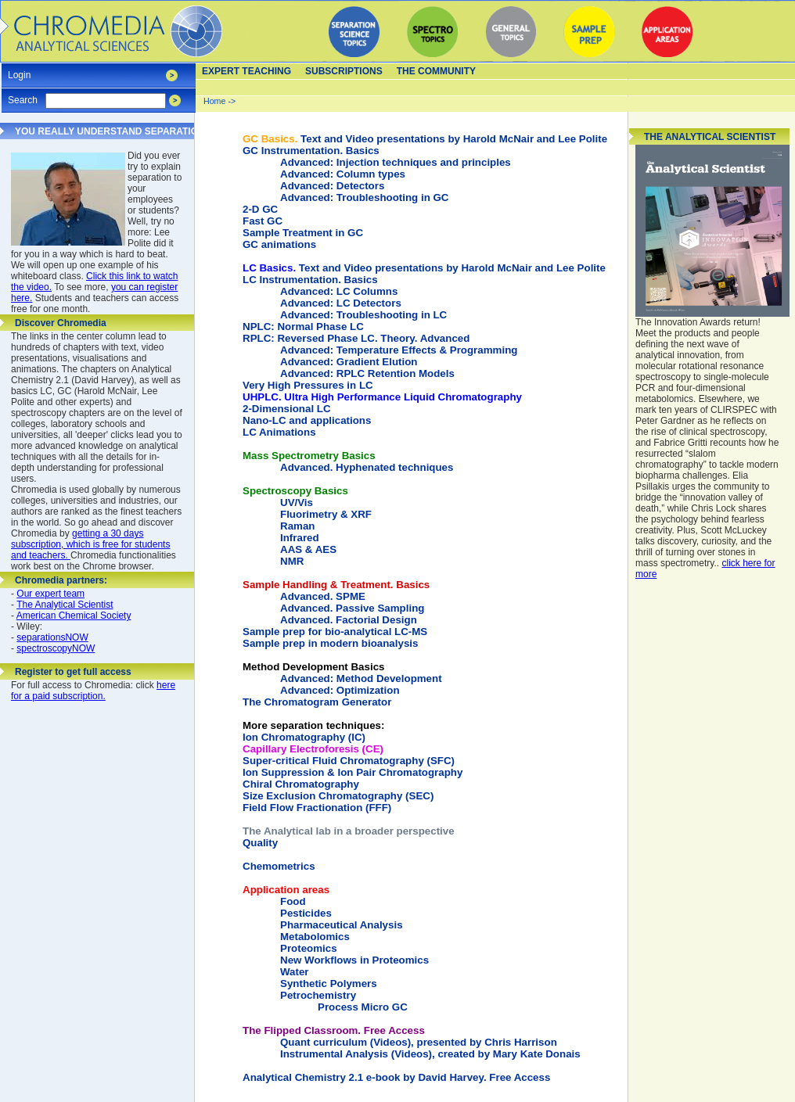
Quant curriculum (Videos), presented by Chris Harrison (418, 1042)
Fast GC (262, 221)
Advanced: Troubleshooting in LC (363, 315)
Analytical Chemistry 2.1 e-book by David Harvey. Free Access (396, 1077)
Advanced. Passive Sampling (352, 608)
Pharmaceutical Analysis (341, 925)
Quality (260, 843)
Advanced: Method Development (361, 678)
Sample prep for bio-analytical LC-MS (335, 631)
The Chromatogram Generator (317, 702)
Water (294, 972)
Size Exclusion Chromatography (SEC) (338, 796)
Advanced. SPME (322, 596)
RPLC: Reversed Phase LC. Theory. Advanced (356, 338)
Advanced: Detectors (332, 186)
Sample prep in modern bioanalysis (330, 643)
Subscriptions (344, 71)
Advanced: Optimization (340, 690)
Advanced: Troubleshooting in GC (364, 197)
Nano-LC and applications (307, 420)
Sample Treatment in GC (303, 233)
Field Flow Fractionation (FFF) (317, 807)
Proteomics (308, 948)
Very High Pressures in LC (308, 385)
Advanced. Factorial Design (348, 620)
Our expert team (50, 593)
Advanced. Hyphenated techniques (366, 467)
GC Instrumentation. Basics (311, 150)
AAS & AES (308, 549)
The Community (436, 71)
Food (293, 901)
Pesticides (306, 913)
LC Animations (279, 432)
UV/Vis (296, 502)
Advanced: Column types (342, 174)
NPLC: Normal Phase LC (303, 326)
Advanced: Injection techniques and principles (395, 162)
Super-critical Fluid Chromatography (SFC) (349, 760)
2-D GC (260, 209)
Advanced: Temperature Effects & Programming (398, 350)
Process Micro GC (363, 1007)
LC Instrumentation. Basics (310, 279)
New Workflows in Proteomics (354, 960)
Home (214, 101)
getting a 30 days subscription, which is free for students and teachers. (90, 544)
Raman (297, 526)
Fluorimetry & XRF (326, 514)
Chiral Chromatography (301, 784)
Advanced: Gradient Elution (349, 362)
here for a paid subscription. (93, 691)
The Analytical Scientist (64, 604)
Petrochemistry (318, 995)
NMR (292, 561)
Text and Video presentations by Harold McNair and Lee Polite (425, 139)
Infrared (299, 538)
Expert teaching (246, 71)
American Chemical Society (73, 615)
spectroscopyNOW (55, 648)
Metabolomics (315, 936)
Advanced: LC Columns (339, 291)
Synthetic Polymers (328, 983)
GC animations (279, 244)
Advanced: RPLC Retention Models (367, 373)
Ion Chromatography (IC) (313, 731)
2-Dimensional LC (287, 409)
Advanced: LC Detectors (340, 303)
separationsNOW (52, 637)
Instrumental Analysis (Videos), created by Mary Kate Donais (430, 1054)
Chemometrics (279, 866)
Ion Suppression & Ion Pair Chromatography (352, 772)
